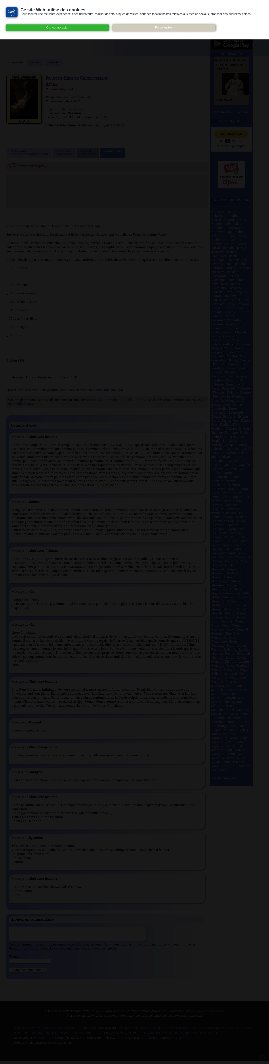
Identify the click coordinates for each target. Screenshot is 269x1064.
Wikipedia (154, 1036)
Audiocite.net (80, 97)
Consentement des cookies (33, 1031)
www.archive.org (45, 1040)
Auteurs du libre (177, 1031)
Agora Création (179, 1040)
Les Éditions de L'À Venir (92, 1036)
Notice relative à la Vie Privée (76, 1031)
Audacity (157, 1031)
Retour (35, 62)
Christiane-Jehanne (69, 109)
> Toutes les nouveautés (231, 112)
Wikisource (170, 1036)
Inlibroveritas (48, 1036)
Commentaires (113, 153)
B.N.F (194, 1031)
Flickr (18, 1036)
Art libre (124, 1031)
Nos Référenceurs (205, 1036)
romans (53, 62)
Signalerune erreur (88, 153)
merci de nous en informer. (204, 1014)
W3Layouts (148, 1040)
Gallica (30, 1036)
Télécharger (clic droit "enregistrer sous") (29, 153)
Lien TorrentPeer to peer (64, 153)
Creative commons (212, 1031)
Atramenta (141, 1031)
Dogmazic (234, 1031)
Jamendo (67, 1036)
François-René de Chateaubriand (76, 78)
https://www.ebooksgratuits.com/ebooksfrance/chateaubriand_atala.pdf (70, 390)
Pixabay (185, 1036)
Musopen (116, 1036)
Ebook (247, 1031)
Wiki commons (135, 1036)
